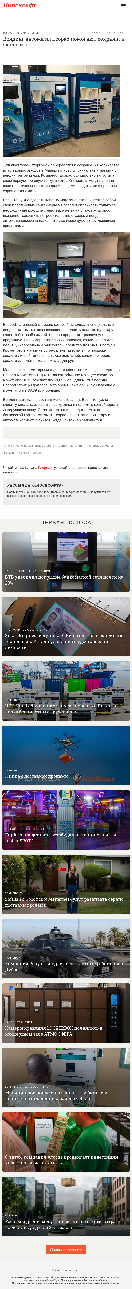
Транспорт (13, 700)
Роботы (11, 1215)
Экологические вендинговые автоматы (29, 445)
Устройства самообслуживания (31, 829)
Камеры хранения (18, 1022)
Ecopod (37, 452)
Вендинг (37, 32)
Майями (24, 452)
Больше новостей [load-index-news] (66, 1250)
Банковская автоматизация (27, 571)
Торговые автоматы (16, 32)
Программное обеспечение (26, 629)
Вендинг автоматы (71, 445)
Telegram (45, 467)
